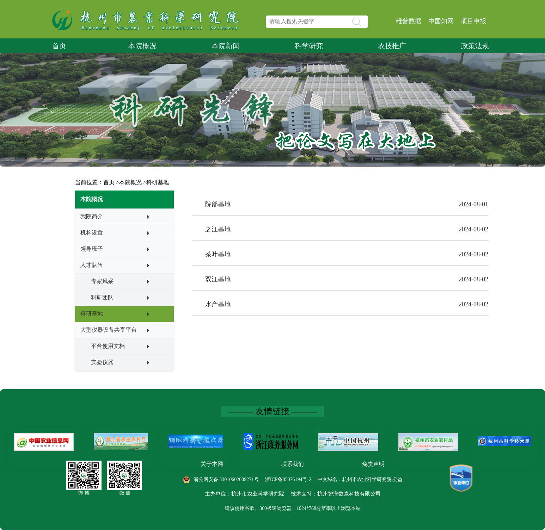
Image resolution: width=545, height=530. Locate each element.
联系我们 (292, 464)
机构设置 (91, 233)
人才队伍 (91, 265)
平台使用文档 (108, 346)
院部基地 (218, 204)
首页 (59, 46)
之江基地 (218, 229)
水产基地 (218, 304)
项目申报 (473, 21)
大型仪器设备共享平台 (108, 330)
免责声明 (373, 464)
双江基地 (218, 279)
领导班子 (91, 249)
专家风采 (102, 281)
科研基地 (157, 182)
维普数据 (408, 21)
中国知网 (441, 21)
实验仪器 (102, 362)
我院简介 (91, 216)
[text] (317, 21)
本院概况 (142, 46)
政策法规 (475, 46)
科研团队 (102, 297)
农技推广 (392, 46)
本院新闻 (226, 46)
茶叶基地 (218, 254)
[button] (369, 21)
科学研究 (309, 46)
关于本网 (212, 464)
